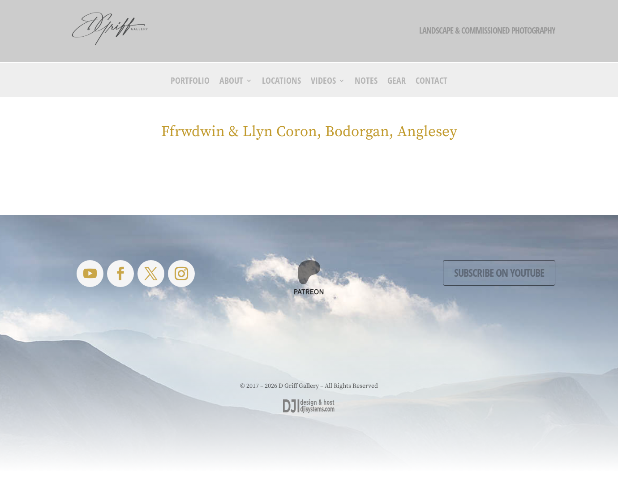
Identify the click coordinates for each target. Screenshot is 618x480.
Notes (366, 81)
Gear (396, 81)
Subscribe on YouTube (499, 272)
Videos (323, 81)
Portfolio (190, 81)
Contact (431, 81)
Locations (281, 81)
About (231, 81)
